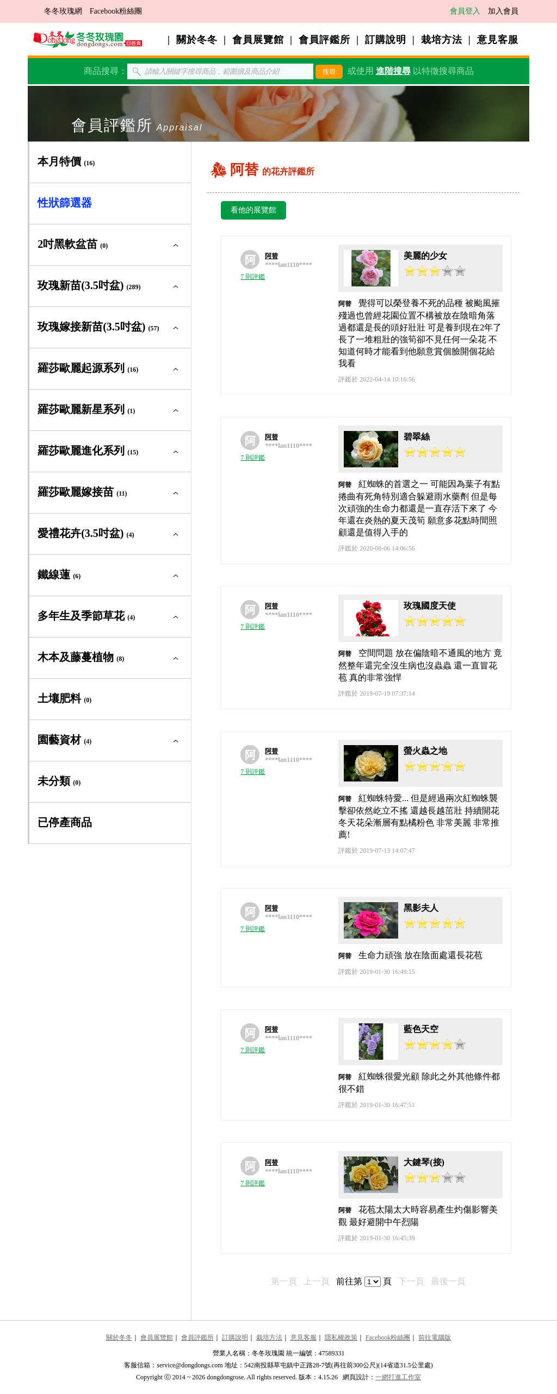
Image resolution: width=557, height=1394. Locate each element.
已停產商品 (65, 822)
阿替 (271, 256)
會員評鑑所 (324, 39)
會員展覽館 (258, 39)
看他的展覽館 (253, 210)
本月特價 (66, 161)
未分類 (59, 781)
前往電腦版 (434, 1337)
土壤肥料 (64, 698)
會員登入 (465, 11)
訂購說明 (385, 39)
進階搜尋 (393, 71)
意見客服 (497, 39)
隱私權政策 (341, 1337)
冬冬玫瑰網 (63, 11)
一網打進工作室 (398, 1377)
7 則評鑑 (252, 276)
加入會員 (503, 11)
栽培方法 (441, 39)
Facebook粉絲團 (116, 11)
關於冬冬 (197, 39)
